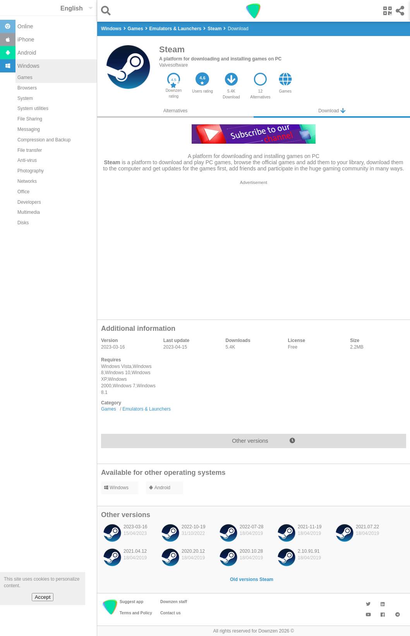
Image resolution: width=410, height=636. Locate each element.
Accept (43, 597)
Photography (30, 171)
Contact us (170, 613)
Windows (116, 487)
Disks (23, 222)
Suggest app (131, 602)
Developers (29, 202)
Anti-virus (27, 160)
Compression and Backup (43, 140)
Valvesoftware (173, 65)
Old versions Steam (251, 579)
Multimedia (28, 212)
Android (159, 487)
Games (25, 77)
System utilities (32, 108)
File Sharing (29, 119)
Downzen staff (173, 602)
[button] (108, 10)
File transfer (29, 150)
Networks (27, 181)
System (25, 98)
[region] (253, 248)
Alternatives (175, 110)
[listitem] (128, 535)
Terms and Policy (136, 613)
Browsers (27, 88)
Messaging (28, 129)
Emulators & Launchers (146, 409)
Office (23, 191)
